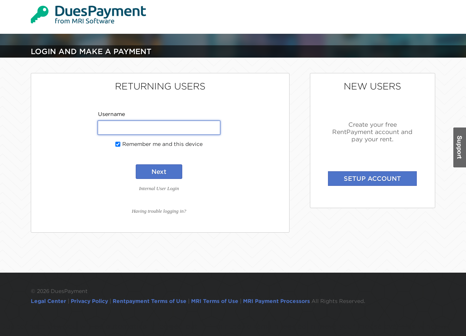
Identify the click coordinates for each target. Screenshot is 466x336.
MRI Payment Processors (277, 301)
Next (158, 171)
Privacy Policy (89, 301)
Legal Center (48, 301)
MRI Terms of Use (214, 301)
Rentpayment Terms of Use (149, 301)
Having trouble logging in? (159, 211)
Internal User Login (159, 188)
